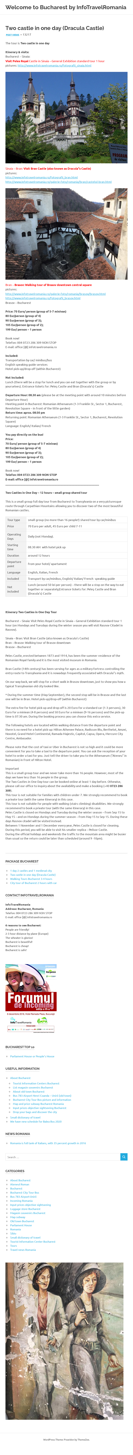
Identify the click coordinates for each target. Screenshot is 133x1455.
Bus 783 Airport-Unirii (23, 1205)
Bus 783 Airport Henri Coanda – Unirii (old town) (42, 1104)
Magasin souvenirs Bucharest (27, 1222)
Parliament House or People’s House (32, 1065)
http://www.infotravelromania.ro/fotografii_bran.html (41, 186)
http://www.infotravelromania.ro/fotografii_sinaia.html (54, 74)
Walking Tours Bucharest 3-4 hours (31, 887)
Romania (15, 1238)
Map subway (17, 1226)
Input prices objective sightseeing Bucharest (39, 1116)
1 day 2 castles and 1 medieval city (31, 879)
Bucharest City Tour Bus (24, 1201)
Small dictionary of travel (25, 1126)
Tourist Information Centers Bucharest (36, 1092)
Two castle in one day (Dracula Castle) (33, 883)
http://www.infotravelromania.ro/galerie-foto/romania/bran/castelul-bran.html (58, 190)
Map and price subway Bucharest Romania (38, 1112)
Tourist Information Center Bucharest (32, 1250)
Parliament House (21, 1234)
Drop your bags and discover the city (35, 1121)
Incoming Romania (21, 1209)
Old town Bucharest (22, 1230)
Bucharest (16, 1197)
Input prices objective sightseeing (30, 1213)
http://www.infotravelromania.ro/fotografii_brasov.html (42, 307)
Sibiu (13, 1242)
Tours (13, 1254)
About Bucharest (20, 1086)
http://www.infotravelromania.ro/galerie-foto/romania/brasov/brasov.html (55, 302)
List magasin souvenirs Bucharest (33, 1096)
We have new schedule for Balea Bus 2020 (36, 1130)
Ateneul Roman (19, 1193)
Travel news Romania (23, 1258)
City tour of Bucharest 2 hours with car (33, 891)
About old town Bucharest (29, 1100)
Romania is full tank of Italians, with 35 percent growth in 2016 (48, 1152)
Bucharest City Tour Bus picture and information (42, 1108)
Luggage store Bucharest (25, 1217)
